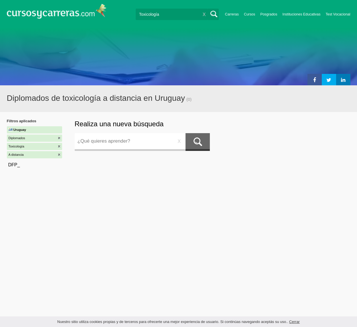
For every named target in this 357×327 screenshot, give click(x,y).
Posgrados (268, 14)
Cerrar (294, 322)
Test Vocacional (338, 14)
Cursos (249, 14)
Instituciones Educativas (301, 14)
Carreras (232, 14)
